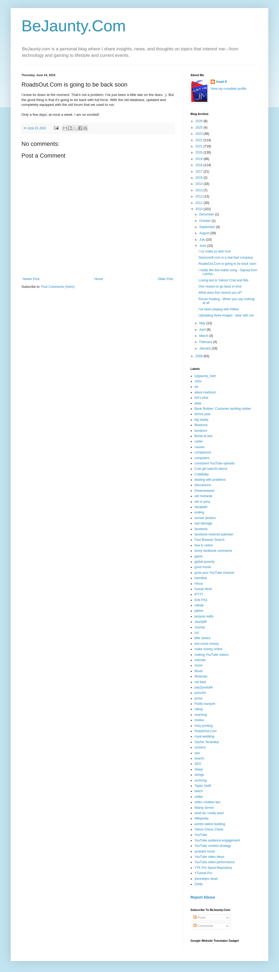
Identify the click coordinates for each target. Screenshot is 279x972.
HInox (198, 584)
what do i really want (209, 813)
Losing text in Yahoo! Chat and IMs (223, 280)
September (207, 227)
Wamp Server (204, 808)
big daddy (201, 420)
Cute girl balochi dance (210, 469)
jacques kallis (204, 616)
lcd (196, 633)
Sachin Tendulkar (206, 742)
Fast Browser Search (209, 540)
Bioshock (201, 425)
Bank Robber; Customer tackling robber (222, 409)
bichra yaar (202, 414)
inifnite (199, 605)
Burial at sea (203, 436)
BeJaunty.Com (73, 26)
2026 (200, 121)
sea (197, 753)
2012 (200, 196)
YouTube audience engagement (217, 840)
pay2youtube (203, 687)
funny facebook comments (213, 551)
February (206, 342)
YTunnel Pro (203, 873)
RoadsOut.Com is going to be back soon (227, 264)
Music (198, 671)
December (207, 214)
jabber (198, 611)
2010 (200, 209)
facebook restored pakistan (213, 534)
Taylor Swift (202, 786)
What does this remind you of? (220, 293)
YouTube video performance (214, 862)
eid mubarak (203, 496)
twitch (198, 791)
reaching (200, 715)
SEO (197, 764)
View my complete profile (228, 89)
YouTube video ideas (209, 857)
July (202, 239)
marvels (200, 660)
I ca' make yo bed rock (215, 251)
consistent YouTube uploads (214, 463)
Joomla (199, 627)
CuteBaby (201, 474)
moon (198, 665)
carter (198, 441)
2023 (200, 134)
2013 (200, 190)
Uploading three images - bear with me (226, 315)
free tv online (203, 545)
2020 (200, 152)
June (203, 246)
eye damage (203, 523)
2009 (200, 356)
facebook (201, 529)
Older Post (165, 279)
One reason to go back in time (220, 286)
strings (199, 775)
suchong (200, 780)
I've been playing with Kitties (219, 309)
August (204, 233)
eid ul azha (202, 502)
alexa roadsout (205, 392)
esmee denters (205, 518)
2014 (200, 184)
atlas (197, 403)
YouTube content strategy (212, 846)
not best (200, 682)
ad (196, 387)
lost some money (206, 644)
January (205, 348)
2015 (200, 178)
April (203, 330)
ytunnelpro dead (206, 879)
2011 (200, 203)
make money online (208, 649)
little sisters (202, 638)
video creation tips (207, 802)
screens (200, 747)
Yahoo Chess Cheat (208, 829)
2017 (200, 171)
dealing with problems (210, 480)
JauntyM (200, 622)
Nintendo (200, 676)
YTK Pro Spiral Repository (213, 868)
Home (98, 279)
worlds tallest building (209, 824)
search (199, 758)
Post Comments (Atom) (58, 287)
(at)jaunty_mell (205, 376)
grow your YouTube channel (214, 573)
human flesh (203, 589)
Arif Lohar (201, 398)
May (202, 323)
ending (199, 512)
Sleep (198, 769)
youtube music (204, 851)
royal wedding (204, 736)
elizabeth (200, 507)
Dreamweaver (204, 491)
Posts (199, 917)
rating (198, 709)
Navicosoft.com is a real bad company (226, 257)
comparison (202, 452)
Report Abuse (202, 897)
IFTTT (198, 594)
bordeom (200, 431)
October (205, 221)
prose (198, 698)
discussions (202, 485)
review (199, 720)
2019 (200, 159)
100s (197, 381)
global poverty (204, 562)
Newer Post (31, 279)
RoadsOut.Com (205, 731)
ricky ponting (203, 726)
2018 (200, 165)
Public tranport (204, 704)
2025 (200, 127)
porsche (200, 693)
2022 (200, 140)
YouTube (200, 835)
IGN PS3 (200, 600)
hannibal (200, 578)
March (204, 336)
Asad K (221, 82)
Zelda (198, 884)
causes (199, 447)
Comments (203, 926)
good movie (202, 567)
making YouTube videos (211, 655)
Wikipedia (201, 818)
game (198, 556)
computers (202, 458)
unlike (198, 797)
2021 (200, 146)
